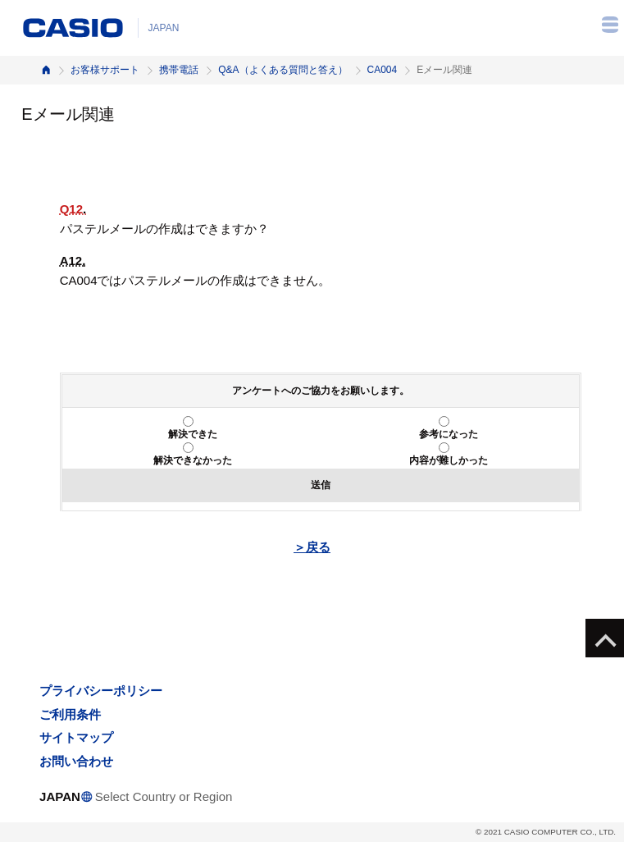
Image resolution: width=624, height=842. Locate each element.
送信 (320, 485)
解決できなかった (192, 460)
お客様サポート (105, 70)
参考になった (448, 434)
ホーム (46, 70)
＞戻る (312, 547)
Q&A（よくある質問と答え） (282, 70)
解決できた (192, 434)
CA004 (382, 70)
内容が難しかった (448, 460)
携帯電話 (178, 70)
